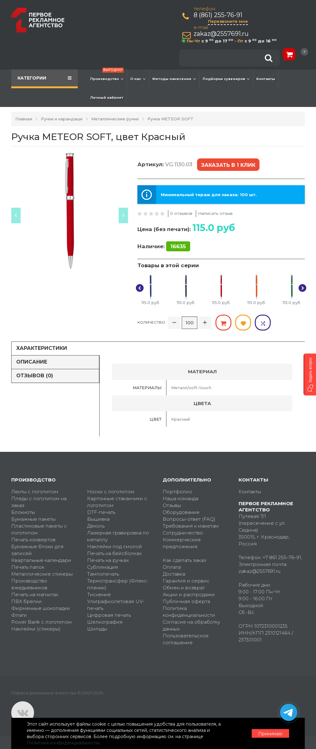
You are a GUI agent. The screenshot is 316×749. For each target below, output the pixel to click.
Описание (31, 362)
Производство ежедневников (29, 584)
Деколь (96, 526)
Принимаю (270, 734)
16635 (178, 246)
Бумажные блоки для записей (37, 550)
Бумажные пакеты (33, 519)
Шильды (97, 629)
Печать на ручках (108, 560)
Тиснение (99, 594)
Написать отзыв (215, 213)
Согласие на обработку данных (191, 625)
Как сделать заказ (184, 560)
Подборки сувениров (226, 79)
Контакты (265, 79)
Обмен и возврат (184, 588)
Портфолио (177, 492)
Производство (107, 76)
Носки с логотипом (111, 492)
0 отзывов (181, 213)
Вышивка (98, 519)
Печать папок (27, 567)
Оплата (172, 567)
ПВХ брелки (26, 601)
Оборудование (181, 512)
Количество (151, 322)
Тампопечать (103, 574)
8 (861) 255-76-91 (218, 15)
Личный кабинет (106, 97)
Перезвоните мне (228, 21)
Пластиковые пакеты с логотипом (39, 529)
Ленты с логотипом (34, 492)
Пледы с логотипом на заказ (39, 501)
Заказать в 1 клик (228, 165)
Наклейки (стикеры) (36, 629)
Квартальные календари (41, 560)
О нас (138, 79)
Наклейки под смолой (114, 546)
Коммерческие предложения (182, 543)
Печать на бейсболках (114, 553)
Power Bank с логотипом (41, 622)
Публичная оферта (186, 601)
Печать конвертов (33, 540)
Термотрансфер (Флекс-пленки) (118, 584)
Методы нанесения (174, 79)
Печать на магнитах (34, 594)
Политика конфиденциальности (189, 611)
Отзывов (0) (34, 376)
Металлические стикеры (42, 574)
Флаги (19, 615)
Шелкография (105, 622)
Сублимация (102, 567)
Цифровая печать (109, 615)
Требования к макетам (191, 526)
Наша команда (180, 498)
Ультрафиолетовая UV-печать (116, 604)
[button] (310, 374)
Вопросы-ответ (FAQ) (189, 519)
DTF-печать (101, 512)
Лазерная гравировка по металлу (118, 536)
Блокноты (23, 512)
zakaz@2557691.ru (221, 34)
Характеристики (41, 348)
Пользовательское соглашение (186, 639)
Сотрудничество (183, 533)
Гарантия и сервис (186, 581)
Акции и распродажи (189, 594)
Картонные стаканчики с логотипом (117, 501)
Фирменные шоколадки (40, 608)
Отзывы (172, 505)
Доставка (174, 574)
